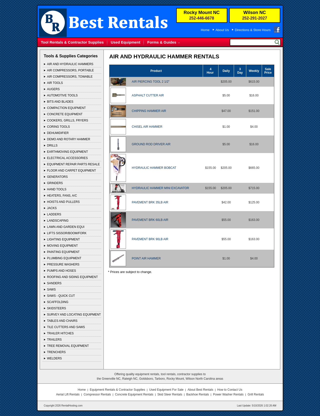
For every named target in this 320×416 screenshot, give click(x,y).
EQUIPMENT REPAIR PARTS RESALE (73, 164)
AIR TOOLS (55, 83)
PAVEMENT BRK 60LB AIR (150, 220)
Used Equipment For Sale (166, 389)
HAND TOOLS (56, 189)
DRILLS (52, 145)
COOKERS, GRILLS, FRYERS (67, 120)
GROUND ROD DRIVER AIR (151, 144)
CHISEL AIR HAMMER (147, 126)
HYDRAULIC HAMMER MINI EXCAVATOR (160, 188)
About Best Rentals (200, 389)
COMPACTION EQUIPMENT (66, 108)
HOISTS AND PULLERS (63, 202)
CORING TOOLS (58, 126)
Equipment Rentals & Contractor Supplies (117, 389)
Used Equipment (125, 42)
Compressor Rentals (97, 394)
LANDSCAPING (57, 220)
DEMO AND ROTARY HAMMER (68, 139)
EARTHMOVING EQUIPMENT (67, 152)
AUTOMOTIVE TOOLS (62, 95)
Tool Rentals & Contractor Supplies (72, 42)
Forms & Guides (161, 42)
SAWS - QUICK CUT (61, 296)
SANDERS (54, 283)
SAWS (51, 289)
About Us (222, 30)
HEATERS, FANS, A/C (62, 195)
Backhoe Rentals (197, 394)
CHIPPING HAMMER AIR (149, 111)
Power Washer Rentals (228, 394)
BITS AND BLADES (60, 101)
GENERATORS (57, 177)
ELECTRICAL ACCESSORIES (67, 158)
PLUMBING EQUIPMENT (64, 258)
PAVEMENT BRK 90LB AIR (150, 239)
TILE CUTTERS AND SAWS (66, 327)
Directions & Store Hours (252, 30)
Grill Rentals (256, 394)
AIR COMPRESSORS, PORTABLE (70, 70)
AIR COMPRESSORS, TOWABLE (69, 76)
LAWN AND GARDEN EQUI (65, 227)
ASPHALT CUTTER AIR (148, 95)
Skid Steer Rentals (170, 394)
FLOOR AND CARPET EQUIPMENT (71, 170)
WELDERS (54, 358)
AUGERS (53, 89)
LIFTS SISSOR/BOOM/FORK (66, 233)
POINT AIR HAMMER (146, 258)
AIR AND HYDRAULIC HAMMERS (70, 64)
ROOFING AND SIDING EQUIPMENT (72, 277)
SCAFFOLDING (57, 302)
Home (205, 30)
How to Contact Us (229, 389)
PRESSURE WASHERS (63, 264)
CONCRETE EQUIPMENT (64, 114)
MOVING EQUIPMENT (62, 245)
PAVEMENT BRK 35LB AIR (150, 202)
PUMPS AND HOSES (61, 270)
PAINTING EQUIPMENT (63, 252)
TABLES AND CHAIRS (62, 321)
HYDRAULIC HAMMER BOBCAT (154, 168)
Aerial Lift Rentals (68, 394)
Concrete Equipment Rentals (134, 394)
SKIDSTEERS (56, 308)
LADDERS (54, 214)
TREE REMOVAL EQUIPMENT (68, 346)
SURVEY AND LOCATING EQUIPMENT (74, 314)
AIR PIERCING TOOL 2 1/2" (151, 81)
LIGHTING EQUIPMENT (63, 239)
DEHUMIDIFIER (58, 133)
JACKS (52, 208)
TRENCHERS (56, 352)
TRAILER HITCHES (60, 333)
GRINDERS (55, 183)
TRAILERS (54, 339)
